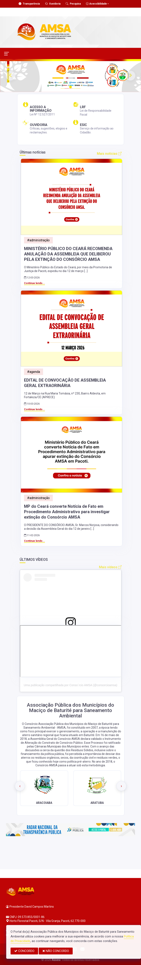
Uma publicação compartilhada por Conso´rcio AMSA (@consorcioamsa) (70, 685)
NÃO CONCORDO (55, 951)
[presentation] (20, 786)
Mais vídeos (110, 567)
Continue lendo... (34, 283)
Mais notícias (109, 154)
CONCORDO (24, 951)
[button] (10, 75)
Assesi (56, 959)
